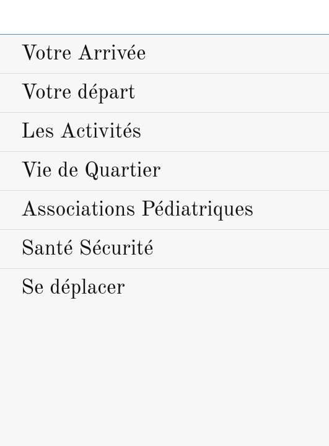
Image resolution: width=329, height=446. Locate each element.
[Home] (312, 17)
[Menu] (17, 17)
